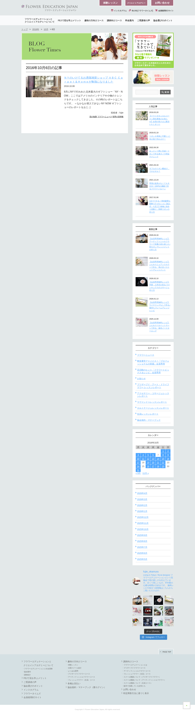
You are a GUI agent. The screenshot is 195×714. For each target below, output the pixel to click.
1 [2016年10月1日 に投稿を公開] (163, 451)
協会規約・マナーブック (149, 420)
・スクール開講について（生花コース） (137, 683)
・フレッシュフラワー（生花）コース (80, 680)
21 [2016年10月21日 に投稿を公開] (158, 462)
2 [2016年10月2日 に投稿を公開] (168, 451)
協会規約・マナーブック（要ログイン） (87, 687)
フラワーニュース (104, 117)
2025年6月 (142, 553)
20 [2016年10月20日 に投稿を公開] (153, 462)
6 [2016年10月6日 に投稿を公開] (153, 455)
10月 (46, 29)
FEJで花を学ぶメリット (69, 20)
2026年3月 (142, 499)
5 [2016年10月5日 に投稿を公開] (148, 455)
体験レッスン (110, 3)
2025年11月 (143, 523)
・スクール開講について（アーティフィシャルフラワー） (144, 680)
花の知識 (93, 117)
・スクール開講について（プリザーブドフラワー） (141, 677)
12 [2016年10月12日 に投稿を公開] (148, 458)
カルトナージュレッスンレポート (153, 408)
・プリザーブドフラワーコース (78, 674)
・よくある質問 (72, 671)
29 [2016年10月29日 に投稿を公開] (163, 466)
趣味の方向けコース (94, 20)
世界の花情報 (117, 117)
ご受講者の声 (143, 20)
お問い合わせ (162, 3)
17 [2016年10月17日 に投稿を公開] (138, 462)
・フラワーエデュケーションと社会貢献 (37, 669)
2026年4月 (142, 493)
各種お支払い (74, 683)
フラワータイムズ (32, 693)
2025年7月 (142, 547)
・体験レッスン (72, 665)
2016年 (35, 29)
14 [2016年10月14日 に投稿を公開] (158, 458)
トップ (24, 29)
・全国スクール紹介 (74, 668)
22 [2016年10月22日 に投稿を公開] (163, 462)
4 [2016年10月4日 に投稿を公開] (143, 455)
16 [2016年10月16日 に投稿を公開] (168, 458)
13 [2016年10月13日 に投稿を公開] (153, 458)
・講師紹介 (26, 675)
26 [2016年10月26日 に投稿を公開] (148, 466)
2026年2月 (142, 505)
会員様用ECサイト (164, 11)
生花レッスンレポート (147, 414)
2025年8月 (142, 541)
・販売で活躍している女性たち (133, 686)
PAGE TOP (167, 652)
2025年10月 (143, 529)
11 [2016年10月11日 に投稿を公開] (143, 458)
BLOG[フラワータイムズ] (141, 11)
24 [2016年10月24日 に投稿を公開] (138, 466)
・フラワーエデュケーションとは (134, 665)
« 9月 (138, 473)
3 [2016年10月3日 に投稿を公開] (138, 455)
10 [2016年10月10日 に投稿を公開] (138, 458)
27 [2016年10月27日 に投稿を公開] (153, 466)
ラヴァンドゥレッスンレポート (152, 402)
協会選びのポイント (162, 20)
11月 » (145, 473)
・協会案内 (26, 672)
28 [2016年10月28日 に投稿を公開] (158, 466)
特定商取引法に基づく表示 (136, 693)
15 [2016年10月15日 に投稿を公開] (163, 458)
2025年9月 (142, 535)
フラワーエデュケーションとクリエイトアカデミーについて (40, 20)
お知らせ (141, 378)
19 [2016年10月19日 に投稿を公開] (148, 462)
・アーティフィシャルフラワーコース (80, 677)
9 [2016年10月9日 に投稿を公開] (168, 455)
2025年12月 (143, 517)
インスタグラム (119, 11)
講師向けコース (114, 20)
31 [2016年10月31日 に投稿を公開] (138, 470)
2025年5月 (142, 559)
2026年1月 (142, 511)
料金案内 (129, 20)
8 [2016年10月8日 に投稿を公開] (163, 455)
